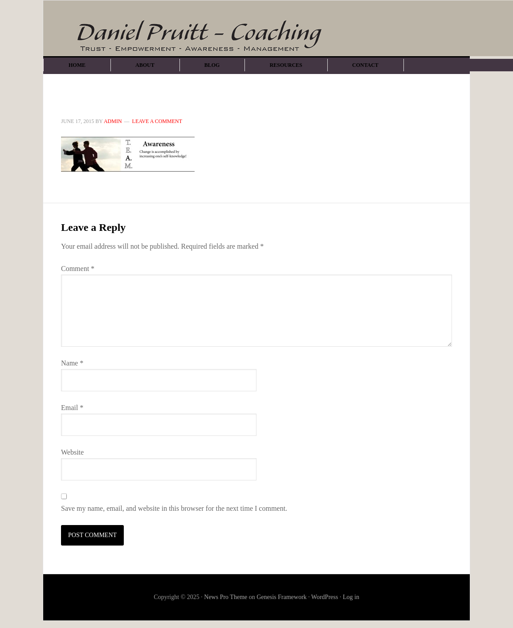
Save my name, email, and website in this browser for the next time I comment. (174, 508)
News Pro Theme (225, 597)
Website (72, 452)
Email (72, 407)
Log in (351, 597)
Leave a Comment (157, 121)
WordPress (324, 597)
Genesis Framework (281, 597)
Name (72, 363)
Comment (77, 268)
